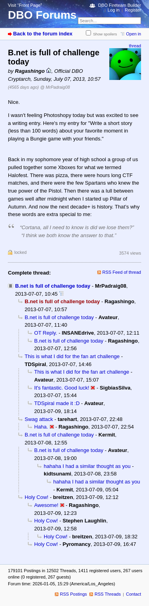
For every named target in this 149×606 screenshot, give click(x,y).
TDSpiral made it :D (56, 403)
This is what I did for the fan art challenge (72, 356)
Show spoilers (105, 34)
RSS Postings (73, 594)
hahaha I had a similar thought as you (87, 466)
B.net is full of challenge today (52, 286)
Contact (133, 594)
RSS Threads (108, 594)
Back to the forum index (42, 34)
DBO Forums (42, 15)
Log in (114, 10)
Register (133, 10)
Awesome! (46, 505)
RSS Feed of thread (122, 272)
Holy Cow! (36, 497)
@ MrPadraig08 (55, 87)
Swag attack (39, 419)
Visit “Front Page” (25, 5)
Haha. (41, 427)
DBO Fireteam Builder (119, 5)
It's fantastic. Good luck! (61, 388)
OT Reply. (45, 333)
